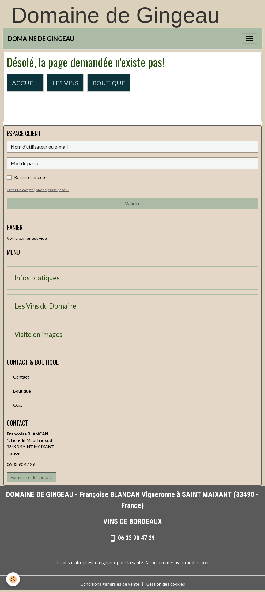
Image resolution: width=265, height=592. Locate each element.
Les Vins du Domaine (45, 306)
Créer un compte (20, 190)
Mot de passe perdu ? (52, 190)
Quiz (17, 405)
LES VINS (65, 83)
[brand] (41, 38)
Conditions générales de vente (109, 583)
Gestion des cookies (165, 583)
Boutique (22, 391)
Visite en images (38, 335)
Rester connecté (30, 177)
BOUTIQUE (109, 83)
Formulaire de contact (31, 477)
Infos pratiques (37, 278)
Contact (21, 376)
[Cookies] (13, 579)
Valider (132, 203)
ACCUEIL (25, 83)
